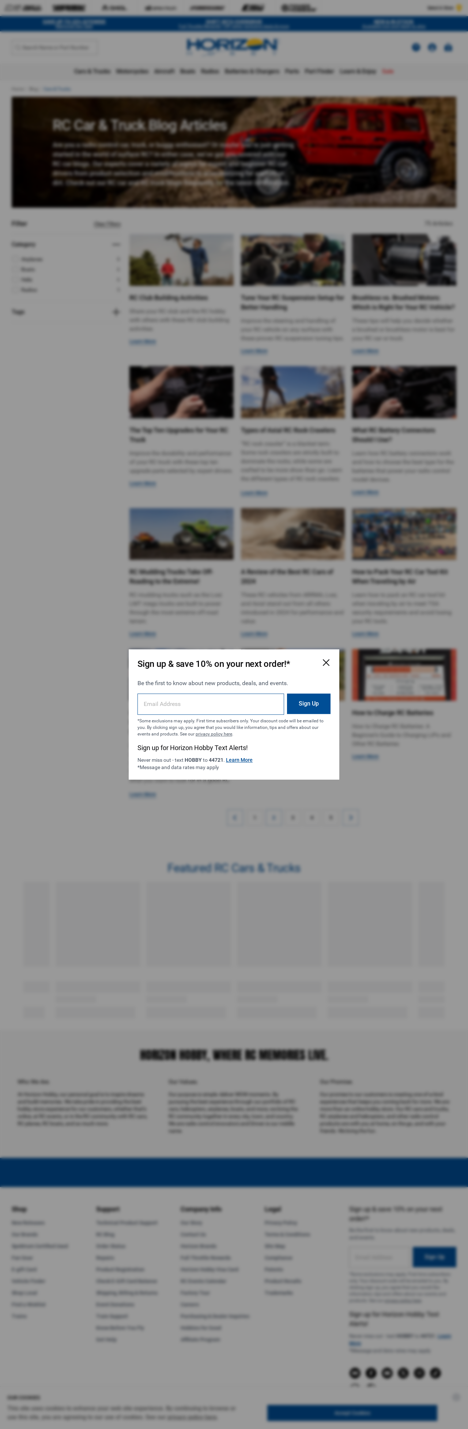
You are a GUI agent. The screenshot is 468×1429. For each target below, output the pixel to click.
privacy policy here (214, 734)
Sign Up (309, 703)
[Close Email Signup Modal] (326, 662)
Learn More (239, 760)
